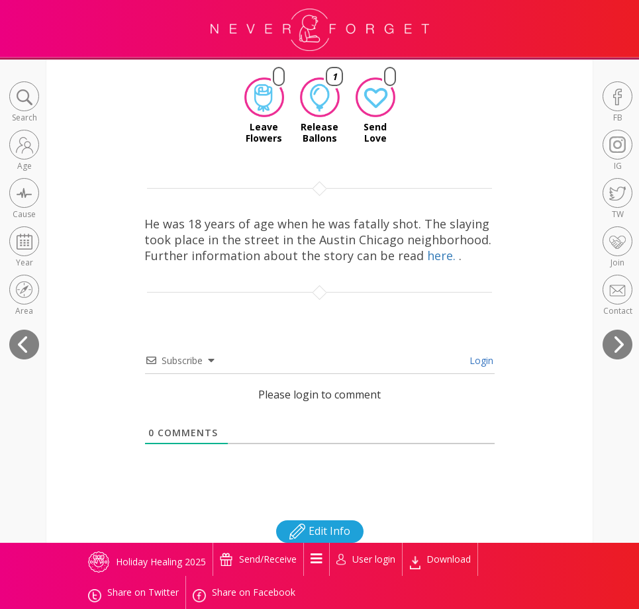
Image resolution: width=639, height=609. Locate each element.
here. (443, 255)
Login (480, 360)
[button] (24, 102)
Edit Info (319, 531)
